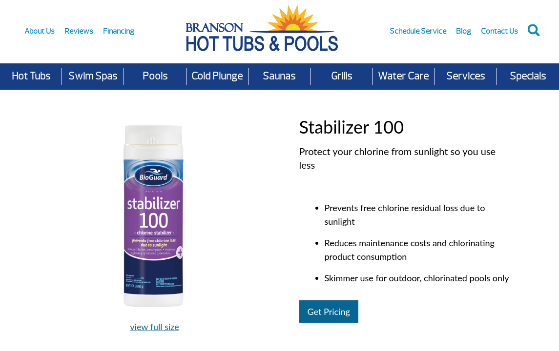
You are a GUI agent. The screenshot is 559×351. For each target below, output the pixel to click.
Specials (528, 76)
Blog (463, 31)
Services (465, 76)
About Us (39, 31)
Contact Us (499, 31)
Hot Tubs (31, 76)
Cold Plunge (217, 76)
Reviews (78, 31)
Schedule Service (418, 31)
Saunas (279, 76)
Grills (341, 76)
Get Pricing (329, 311)
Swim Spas (92, 76)
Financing (118, 31)
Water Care (403, 76)
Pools (155, 76)
